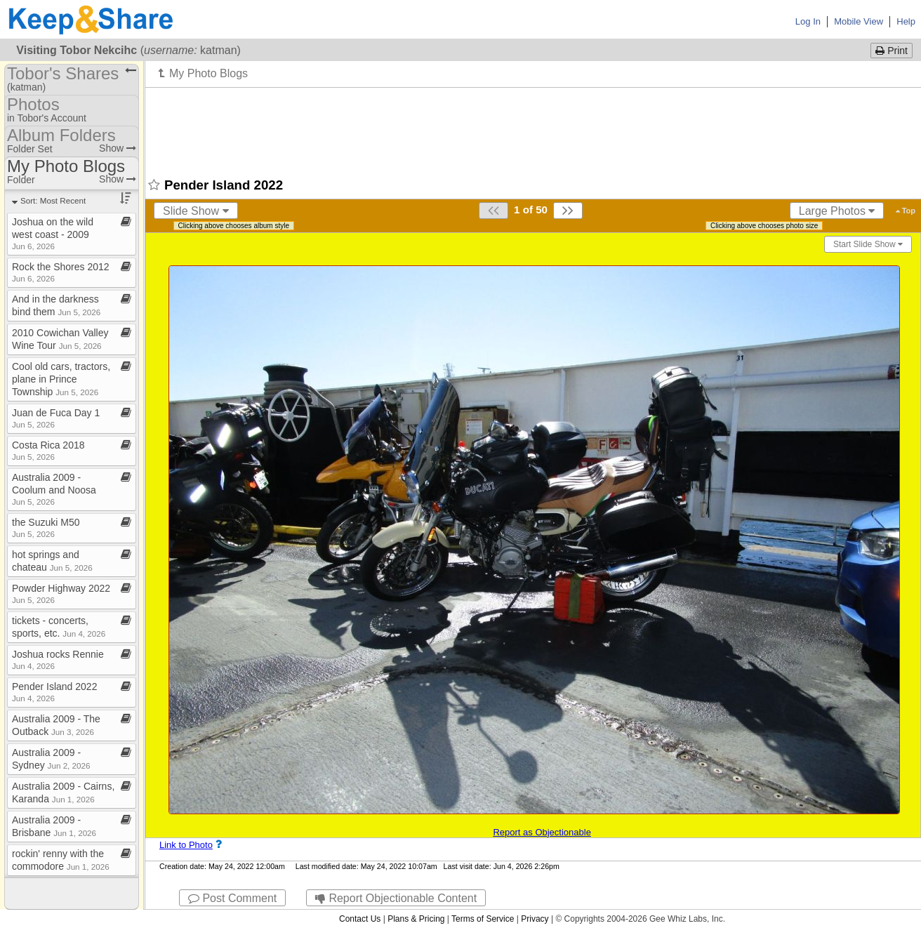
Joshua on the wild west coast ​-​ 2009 (52, 233)
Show (117, 148)
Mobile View (858, 21)
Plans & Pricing (415, 919)
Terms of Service (482, 919)
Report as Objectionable (541, 832)
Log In (808, 21)
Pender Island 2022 (54, 692)
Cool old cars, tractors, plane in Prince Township (61, 379)
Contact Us (359, 919)
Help (905, 21)
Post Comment (232, 898)
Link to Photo (186, 845)
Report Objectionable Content (396, 898)
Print (891, 50)
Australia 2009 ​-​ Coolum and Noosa (54, 489)
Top (905, 210)
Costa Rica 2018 (48, 450)
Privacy (534, 919)
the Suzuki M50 (46, 527)
